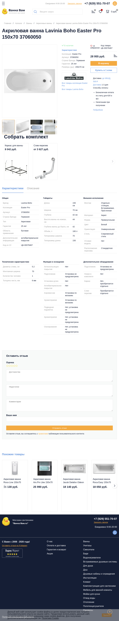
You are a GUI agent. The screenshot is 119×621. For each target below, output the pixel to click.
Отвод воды (89, 598)
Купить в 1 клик (103, 70)
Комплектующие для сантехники (99, 586)
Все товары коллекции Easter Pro (75, 84)
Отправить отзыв (59, 428)
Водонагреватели (92, 557)
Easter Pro (76, 54)
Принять (106, 615)
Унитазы (87, 545)
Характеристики (69, 50)
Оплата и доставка (56, 545)
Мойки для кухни (91, 594)
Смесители (88, 549)
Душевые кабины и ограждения (99, 574)
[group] (30, 81)
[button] (56, 127)
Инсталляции (89, 578)
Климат (86, 582)
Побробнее (98, 110)
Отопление (88, 602)
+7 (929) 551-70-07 (97, 3)
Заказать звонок (75, 3)
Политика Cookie (50, 618)
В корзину (103, 63)
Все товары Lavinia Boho (72, 89)
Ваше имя (11, 415)
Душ (85, 570)
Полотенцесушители (93, 606)
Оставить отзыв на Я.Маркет (14, 546)
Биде (85, 553)
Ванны (86, 541)
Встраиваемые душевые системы (100, 562)
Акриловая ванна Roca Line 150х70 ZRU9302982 (12, 481)
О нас (50, 541)
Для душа (88, 566)
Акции (50, 553)
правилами (43, 434)
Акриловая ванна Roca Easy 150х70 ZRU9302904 (102, 481)
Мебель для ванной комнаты (97, 590)
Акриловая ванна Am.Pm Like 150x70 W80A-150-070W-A (43, 481)
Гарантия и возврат (56, 549)
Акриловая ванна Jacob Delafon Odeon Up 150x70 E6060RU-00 (73, 481)
